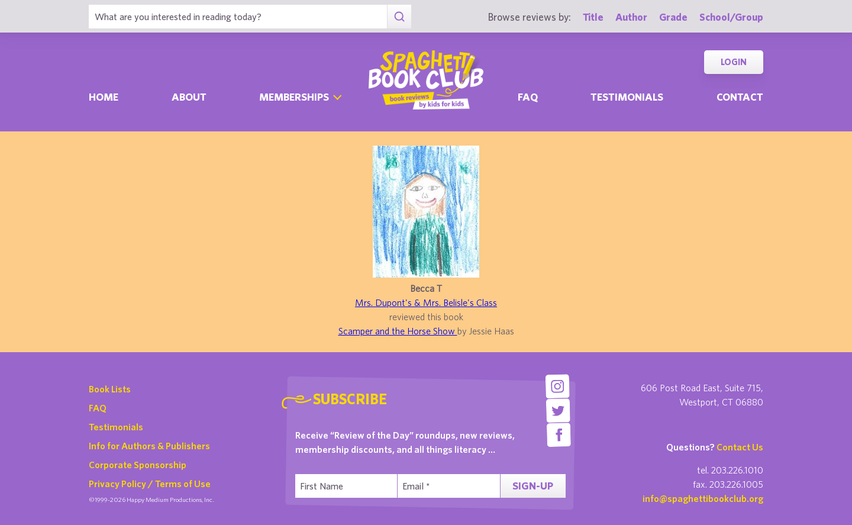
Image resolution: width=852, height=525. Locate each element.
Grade (673, 17)
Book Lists (110, 389)
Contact (740, 97)
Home (103, 97)
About (189, 97)
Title (593, 17)
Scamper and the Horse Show (397, 331)
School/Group (731, 17)
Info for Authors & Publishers (149, 445)
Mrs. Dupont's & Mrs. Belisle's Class (426, 302)
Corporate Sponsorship (137, 464)
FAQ (97, 407)
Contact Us (740, 447)
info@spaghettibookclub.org (703, 498)
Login (734, 62)
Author (631, 17)
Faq (528, 97)
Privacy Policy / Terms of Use (150, 483)
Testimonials (626, 97)
